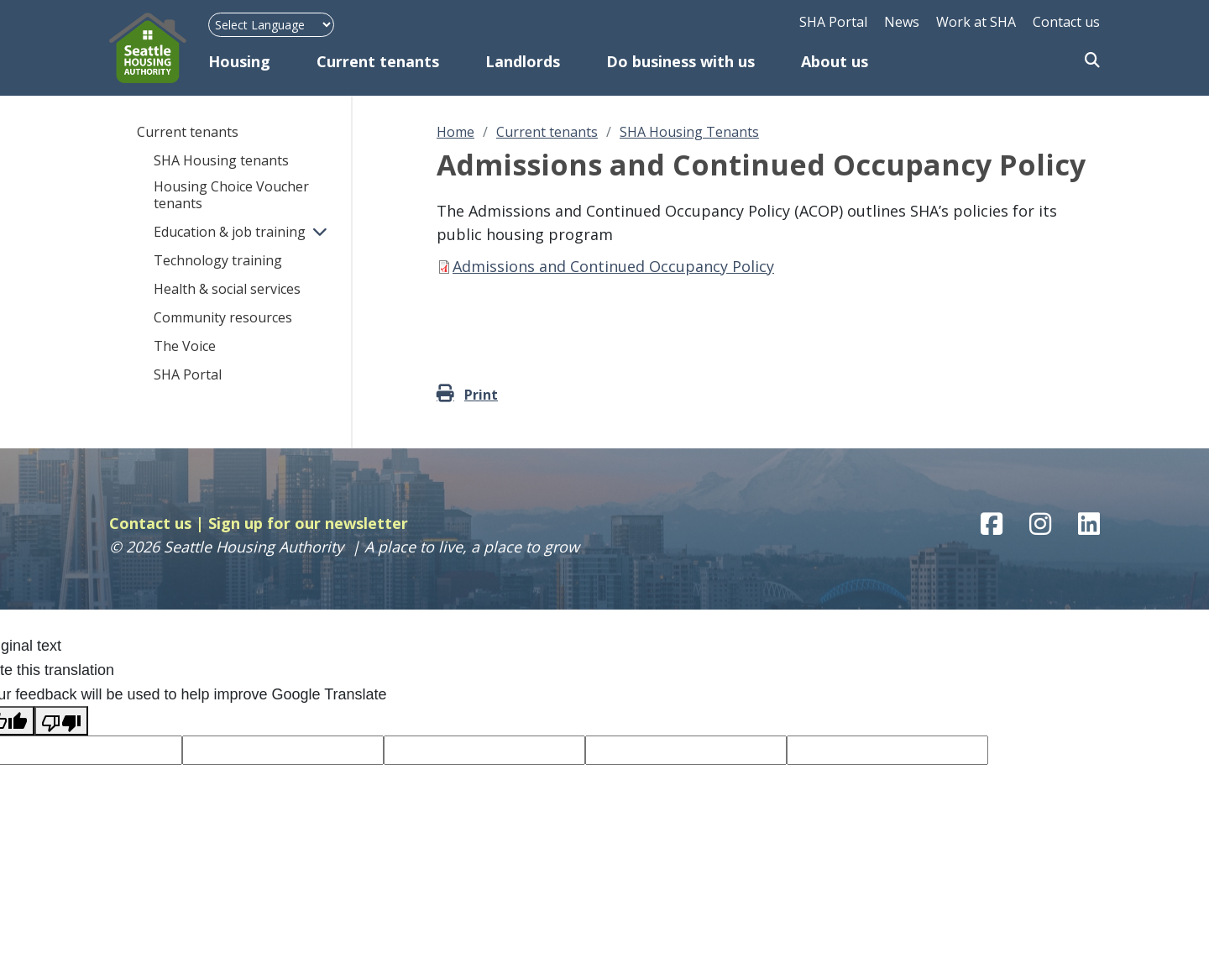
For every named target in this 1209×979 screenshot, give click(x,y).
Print (481, 394)
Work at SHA (976, 22)
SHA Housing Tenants (689, 132)
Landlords (522, 61)
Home (455, 132)
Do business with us (680, 61)
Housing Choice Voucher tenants (231, 195)
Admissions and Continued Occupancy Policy (613, 266)
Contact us (1066, 22)
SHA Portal (833, 22)
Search (1092, 61)
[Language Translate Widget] (271, 25)
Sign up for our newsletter (308, 523)
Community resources (223, 317)
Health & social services (227, 288)
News (901, 22)
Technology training (218, 260)
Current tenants (378, 61)
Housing (239, 61)
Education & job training (230, 231)
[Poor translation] (61, 721)
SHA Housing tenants (221, 160)
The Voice (185, 346)
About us (834, 61)
